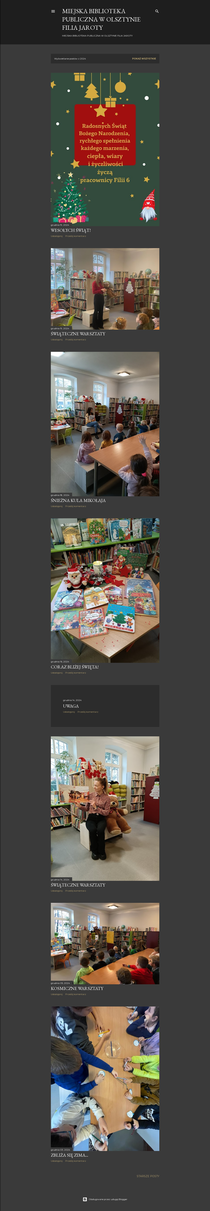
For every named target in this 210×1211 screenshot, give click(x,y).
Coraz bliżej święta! (75, 667)
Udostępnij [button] (57, 236)
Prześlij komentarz (75, 236)
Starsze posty (148, 1176)
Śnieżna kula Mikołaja (78, 500)
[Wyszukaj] (157, 10)
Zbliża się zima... (69, 1155)
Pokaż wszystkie (144, 58)
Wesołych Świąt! (71, 230)
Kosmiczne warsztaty (77, 988)
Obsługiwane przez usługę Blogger (105, 1199)
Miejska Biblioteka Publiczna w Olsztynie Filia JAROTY (101, 19)
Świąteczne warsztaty (78, 334)
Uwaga (71, 706)
